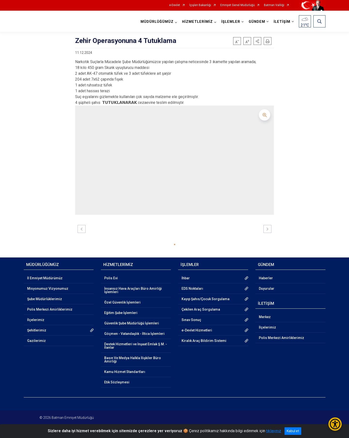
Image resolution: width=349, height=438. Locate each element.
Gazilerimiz (36, 341)
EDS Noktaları (192, 288)
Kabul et (293, 431)
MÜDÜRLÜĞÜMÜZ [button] (157, 22)
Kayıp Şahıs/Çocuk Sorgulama (206, 299)
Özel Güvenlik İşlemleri (122, 302)
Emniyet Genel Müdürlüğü (237, 5)
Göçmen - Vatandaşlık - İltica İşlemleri (134, 334)
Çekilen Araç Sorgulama (201, 309)
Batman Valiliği (274, 5)
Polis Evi (111, 278)
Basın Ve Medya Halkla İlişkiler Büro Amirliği (132, 359)
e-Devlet (174, 5)
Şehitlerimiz (36, 330)
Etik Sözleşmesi (116, 382)
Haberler (266, 278)
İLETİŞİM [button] (282, 22)
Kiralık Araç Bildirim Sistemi (204, 341)
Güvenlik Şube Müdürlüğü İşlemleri (131, 323)
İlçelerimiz (35, 320)
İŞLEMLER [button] (230, 22)
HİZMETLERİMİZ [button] (197, 22)
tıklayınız (273, 431)
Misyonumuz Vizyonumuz (47, 288)
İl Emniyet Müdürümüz (45, 278)
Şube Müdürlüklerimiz (44, 299)
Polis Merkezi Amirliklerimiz (49, 309)
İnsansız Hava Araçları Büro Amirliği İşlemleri (133, 290)
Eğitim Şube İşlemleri (120, 313)
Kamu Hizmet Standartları (124, 372)
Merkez (265, 317)
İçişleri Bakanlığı (200, 5)
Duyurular (266, 288)
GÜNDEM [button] (257, 22)
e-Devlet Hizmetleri (197, 330)
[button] (257, 41)
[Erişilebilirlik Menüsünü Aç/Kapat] (335, 424)
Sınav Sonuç (191, 320)
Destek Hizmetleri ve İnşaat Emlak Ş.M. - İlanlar (135, 345)
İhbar (186, 278)
